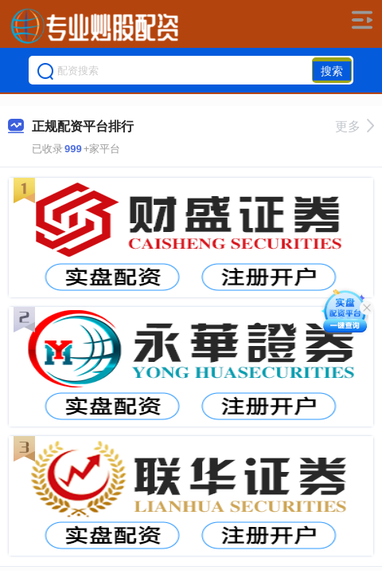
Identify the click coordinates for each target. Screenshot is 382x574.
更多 (354, 126)
